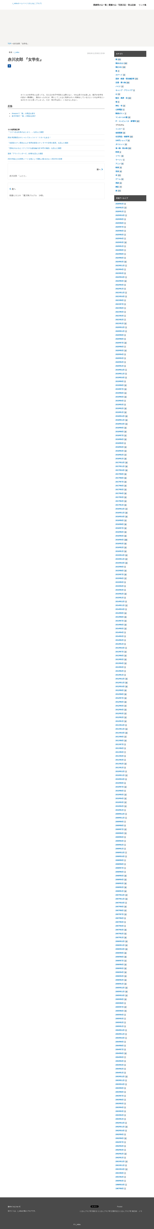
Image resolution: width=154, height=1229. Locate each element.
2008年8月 (120, 864)
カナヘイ (119, 75)
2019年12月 (120, 370)
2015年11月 (120, 559)
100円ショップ (121, 140)
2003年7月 (120, 1096)
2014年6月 (120, 625)
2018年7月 (120, 435)
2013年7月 (120, 652)
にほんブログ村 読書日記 (108, 1211)
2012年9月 (120, 690)
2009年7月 (120, 829)
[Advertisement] (77, 25)
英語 (117, 183)
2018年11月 (120, 420)
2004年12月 (120, 1030)
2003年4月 (120, 1107)
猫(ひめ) (119, 67)
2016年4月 (120, 540)
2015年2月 (120, 594)
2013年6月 (120, 655)
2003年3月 (120, 1111)
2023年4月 (120, 269)
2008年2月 (120, 887)
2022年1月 (120, 289)
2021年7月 (120, 304)
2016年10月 (120, 516)
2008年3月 (120, 883)
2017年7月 (120, 482)
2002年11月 (120, 1127)
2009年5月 (120, 837)
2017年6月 (120, 486)
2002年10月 (120, 1130)
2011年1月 (120, 767)
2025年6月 (120, 231)
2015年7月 (120, 574)
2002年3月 (120, 1150)
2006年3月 (120, 976)
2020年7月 (120, 343)
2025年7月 (120, 227)
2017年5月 (120, 489)
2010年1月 (120, 810)
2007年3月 (120, 930)
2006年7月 (120, 961)
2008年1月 (120, 891)
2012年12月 (120, 679)
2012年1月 (120, 721)
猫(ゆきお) (120, 63)
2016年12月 (120, 509)
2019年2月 (120, 408)
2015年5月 (120, 582)
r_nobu (16, 52)
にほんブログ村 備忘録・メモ (130, 1211)
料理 (117, 152)
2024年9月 (120, 250)
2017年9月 (120, 474)
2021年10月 (120, 296)
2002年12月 (120, 1123)
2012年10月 (120, 686)
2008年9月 (120, 860)
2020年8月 (120, 339)
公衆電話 (119, 109)
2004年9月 (120, 1042)
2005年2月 (120, 1022)
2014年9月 (120, 613)
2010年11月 (120, 775)
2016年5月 (120, 536)
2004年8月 (120, 1046)
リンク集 (142, 5)
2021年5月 (120, 312)
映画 (117, 167)
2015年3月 (120, 590)
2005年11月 (120, 991)
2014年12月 (120, 601)
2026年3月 (120, 204)
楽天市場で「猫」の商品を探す (24, 116)
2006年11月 (120, 945)
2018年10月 (120, 424)
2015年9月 (120, 567)
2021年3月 (120, 316)
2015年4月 (120, 586)
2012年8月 (120, 694)
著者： (11, 52)
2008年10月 (120, 856)
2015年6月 (120, 578)
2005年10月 (120, 995)
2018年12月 (120, 416)
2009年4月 (120, 841)
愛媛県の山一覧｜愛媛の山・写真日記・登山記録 (114, 5)
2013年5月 (120, 659)
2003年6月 (120, 1100)
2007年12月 (120, 895)
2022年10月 (120, 277)
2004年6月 (120, 1053)
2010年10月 (120, 779)
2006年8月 (120, 957)
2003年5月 (120, 1103)
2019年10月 (120, 377)
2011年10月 (120, 733)
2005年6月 (120, 1011)
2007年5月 (120, 922)
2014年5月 (120, 628)
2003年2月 (120, 1115)
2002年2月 (120, 1154)
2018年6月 (120, 439)
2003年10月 (120, 1084)
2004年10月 (120, 1038)
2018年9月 (120, 428)
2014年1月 (120, 644)
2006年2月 (120, 980)
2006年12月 (120, 941)
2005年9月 (120, 999)
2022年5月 (120, 281)
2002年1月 (120, 1158)
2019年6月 (120, 393)
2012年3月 (120, 713)
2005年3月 (120, 1019)
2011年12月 (120, 725)
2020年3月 (120, 358)
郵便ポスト (120, 113)
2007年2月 (120, 934)
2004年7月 (120, 1049)
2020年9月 (120, 335)
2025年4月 (120, 238)
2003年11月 (120, 1080)
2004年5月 (120, 1057)
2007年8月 (120, 910)
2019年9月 (120, 381)
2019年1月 (120, 412)
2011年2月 (120, 764)
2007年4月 (120, 926)
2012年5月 (120, 706)
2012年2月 (120, 717)
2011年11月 (120, 729)
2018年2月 (120, 455)
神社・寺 (119, 106)
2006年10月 (120, 949)
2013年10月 (120, 648)
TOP (9, 44)
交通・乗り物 (121, 82)
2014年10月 (120, 609)
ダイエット (120, 144)
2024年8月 (120, 254)
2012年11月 (120, 683)
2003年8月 (120, 1092)
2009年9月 (120, 822)
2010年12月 (120, 771)
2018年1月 (120, 459)
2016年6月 (120, 532)
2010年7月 (120, 787)
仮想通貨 (119, 133)
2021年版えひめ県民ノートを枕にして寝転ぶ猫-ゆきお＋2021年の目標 (35, 159)
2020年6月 (120, 347)
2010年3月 (120, 802)
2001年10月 (120, 1169)
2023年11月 (120, 265)
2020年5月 (120, 350)
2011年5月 (120, 752)
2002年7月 (120, 1142)
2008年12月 (120, 852)
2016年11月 (120, 513)
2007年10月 (120, 903)
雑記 (117, 187)
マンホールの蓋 (121, 117)
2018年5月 (120, 443)
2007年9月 (120, 907)
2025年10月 (120, 215)
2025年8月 (120, 223)
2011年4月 (120, 756)
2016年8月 (120, 524)
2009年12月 (120, 814)
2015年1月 (120, 598)
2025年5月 (120, 235)
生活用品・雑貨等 (122, 137)
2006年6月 (120, 964)
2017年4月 (120, 493)
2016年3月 (120, 544)
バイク (118, 86)
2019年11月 (120, 374)
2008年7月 (120, 868)
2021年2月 (120, 320)
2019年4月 (120, 401)
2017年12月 (120, 462)
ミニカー (119, 129)
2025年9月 (120, 219)
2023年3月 (120, 273)
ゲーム (118, 179)
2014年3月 (120, 636)
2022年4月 (120, 285)
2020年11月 (120, 331)
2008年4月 (120, 879)
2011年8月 (120, 740)
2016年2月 (120, 547)
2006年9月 (120, 953)
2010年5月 (120, 795)
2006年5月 (120, 968)
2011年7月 (120, 744)
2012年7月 (120, 698)
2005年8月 (120, 1003)
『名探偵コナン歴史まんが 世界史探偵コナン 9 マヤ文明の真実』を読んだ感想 (38, 143)
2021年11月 (120, 292)
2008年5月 (120, 876)
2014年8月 (120, 617)
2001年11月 (120, 1165)
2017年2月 (120, 501)
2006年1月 (120, 984)
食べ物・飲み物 (121, 148)
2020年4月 (120, 354)
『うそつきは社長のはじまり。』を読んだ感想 (26, 132)
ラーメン (119, 160)
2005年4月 (120, 1015)
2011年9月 (120, 737)
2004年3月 (120, 1065)
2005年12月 (120, 988)
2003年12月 (120, 1076)
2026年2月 (120, 208)
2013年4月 (120, 663)
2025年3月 (120, 242)
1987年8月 (120, 1188)
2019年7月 (120, 389)
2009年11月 (120, 818)
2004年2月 (120, 1069)
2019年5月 (120, 397)
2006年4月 (120, 972)
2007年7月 (120, 914)
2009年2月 (120, 845)
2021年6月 (120, 308)
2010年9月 (120, 783)
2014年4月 (120, 632)
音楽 (117, 171)
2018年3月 (120, 451)
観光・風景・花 (121, 98)
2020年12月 (120, 327)
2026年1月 (120, 211)
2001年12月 (120, 1161)
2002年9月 (120, 1134)
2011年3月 (120, 760)
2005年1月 (120, 1026)
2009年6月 (120, 833)
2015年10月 (120, 563)
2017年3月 (120, 497)
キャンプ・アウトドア (124, 90)
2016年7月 (120, 528)
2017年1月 (120, 505)
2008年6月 (120, 872)
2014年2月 (120, 640)
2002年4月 (120, 1146)
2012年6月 (120, 702)
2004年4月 (120, 1061)
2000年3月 (120, 1181)
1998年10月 (120, 1185)
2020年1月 (120, 366)
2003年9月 (120, 1088)
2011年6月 (120, 748)
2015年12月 (120, 555)
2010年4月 (120, 798)
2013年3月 (120, 667)
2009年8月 (120, 825)
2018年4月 (120, 447)
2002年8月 (120, 1138)
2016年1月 (120, 551)
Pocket (119, 1207)
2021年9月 (120, 300)
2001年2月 (120, 1177)
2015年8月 (120, 571)
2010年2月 (120, 806)
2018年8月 (120, 432)
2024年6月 (120, 258)
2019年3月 (120, 404)
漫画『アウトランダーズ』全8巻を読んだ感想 (25, 153)
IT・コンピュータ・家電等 (126, 121)
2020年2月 (120, 362)
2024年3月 (120, 262)
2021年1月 (120, 323)
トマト (118, 156)
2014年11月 (120, 605)
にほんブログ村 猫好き (88, 1211)
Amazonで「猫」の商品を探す (23, 113)
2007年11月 (120, 899)
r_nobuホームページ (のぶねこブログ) (27, 3)
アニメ (118, 164)
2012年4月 (120, 710)
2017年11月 (120, 466)
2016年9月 (120, 520)
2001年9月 (120, 1173)
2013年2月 (120, 671)
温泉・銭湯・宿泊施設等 (125, 79)
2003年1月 (120, 1119)
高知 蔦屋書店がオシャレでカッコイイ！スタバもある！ (29, 137)
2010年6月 (120, 791)
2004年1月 (120, 1073)
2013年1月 (120, 675)
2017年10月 (120, 470)
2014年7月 (120, 621)
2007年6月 (120, 918)
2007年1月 (120, 937)
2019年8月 (120, 385)
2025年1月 (120, 246)
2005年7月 (120, 1007)
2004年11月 (120, 1034)
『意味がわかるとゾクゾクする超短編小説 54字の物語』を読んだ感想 (34, 148)
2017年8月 (120, 478)
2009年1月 (120, 849)
